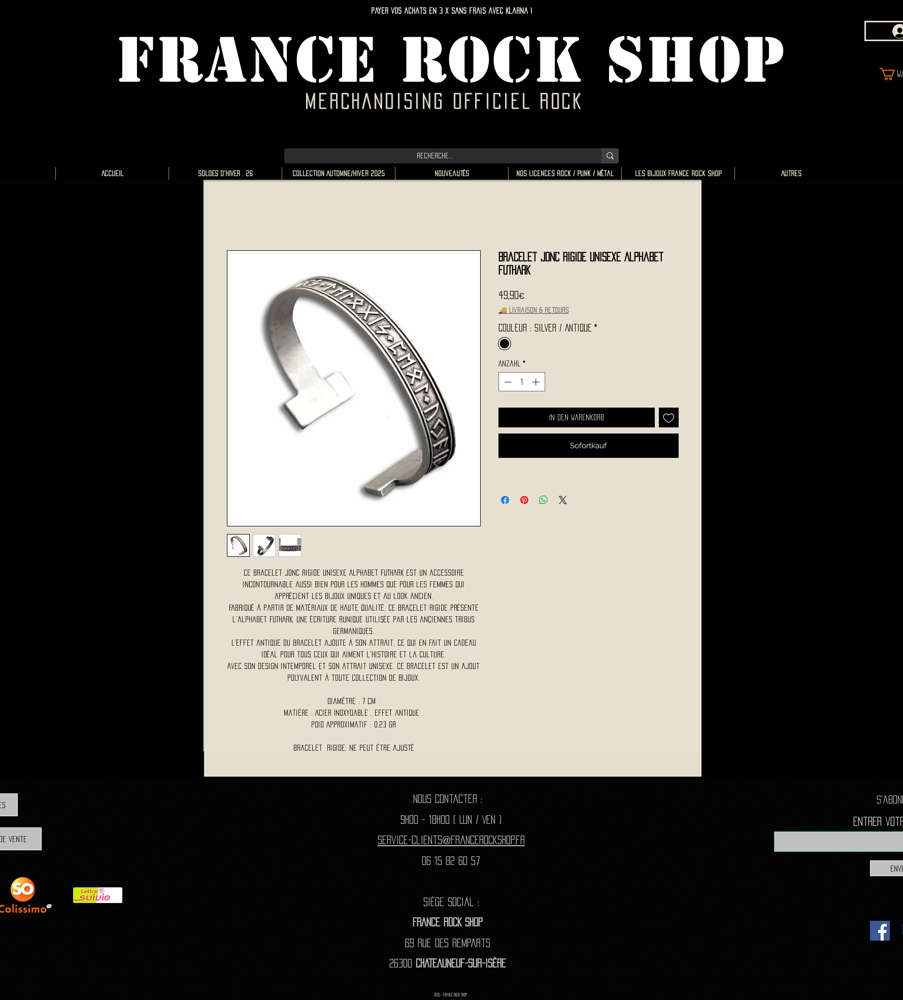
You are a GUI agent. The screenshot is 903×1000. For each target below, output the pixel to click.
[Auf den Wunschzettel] (669, 417)
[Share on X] (563, 500)
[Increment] (537, 382)
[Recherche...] (435, 156)
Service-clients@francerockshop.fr (451, 840)
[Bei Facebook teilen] (505, 500)
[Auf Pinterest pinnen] (524, 500)
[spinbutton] (521, 382)
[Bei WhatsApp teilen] (544, 500)
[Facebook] (880, 931)
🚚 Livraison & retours (533, 310)
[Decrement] (507, 382)
